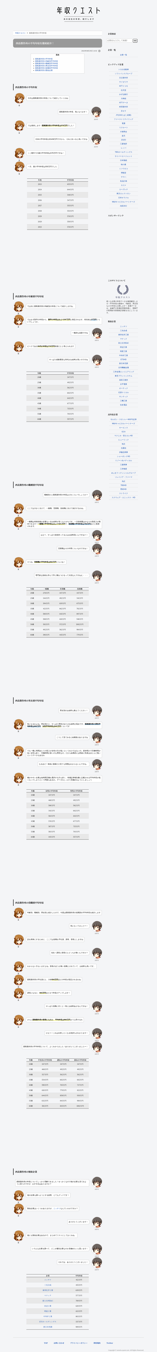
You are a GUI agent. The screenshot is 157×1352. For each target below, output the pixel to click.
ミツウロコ (123, 169)
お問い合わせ (58, 1343)
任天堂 (123, 90)
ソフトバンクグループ (123, 74)
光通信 (123, 448)
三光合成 (47, 1285)
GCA (123, 432)
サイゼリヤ (123, 82)
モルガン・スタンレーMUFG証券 (123, 419)
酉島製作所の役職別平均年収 (46, 68)
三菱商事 (123, 465)
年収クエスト (20, 33)
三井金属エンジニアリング (123, 372)
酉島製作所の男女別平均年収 (46, 66)
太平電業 (123, 384)
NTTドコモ (123, 86)
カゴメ (123, 185)
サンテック (123, 396)
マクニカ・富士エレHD (123, 436)
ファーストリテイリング (123, 119)
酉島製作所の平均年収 (44, 59)
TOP (45, 1343)
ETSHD (123, 359)
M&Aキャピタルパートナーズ (123, 202)
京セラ (123, 111)
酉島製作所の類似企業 (44, 70)
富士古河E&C (47, 1300)
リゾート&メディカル (123, 460)
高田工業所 (123, 380)
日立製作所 (123, 78)
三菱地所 (123, 144)
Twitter (111, 1343)
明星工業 (47, 1311)
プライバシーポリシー (79, 1343)
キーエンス (123, 428)
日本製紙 (123, 160)
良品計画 (123, 181)
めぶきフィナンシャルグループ (123, 473)
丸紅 (123, 481)
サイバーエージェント (123, 156)
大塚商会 (123, 132)
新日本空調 (47, 1327)
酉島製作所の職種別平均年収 (46, 63)
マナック (47, 1295)
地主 (123, 444)
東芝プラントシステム (123, 376)
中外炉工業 (47, 1316)
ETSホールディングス (47, 1321)
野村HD (123, 489)
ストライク (123, 493)
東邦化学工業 (48, 1290)
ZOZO (123, 140)
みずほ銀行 (123, 94)
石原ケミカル (123, 392)
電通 (123, 123)
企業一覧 (123, 55)
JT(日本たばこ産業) (123, 115)
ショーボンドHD (123, 456)
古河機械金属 (123, 367)
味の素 (123, 164)
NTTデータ (123, 103)
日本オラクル (123, 198)
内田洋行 (123, 206)
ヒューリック (123, 440)
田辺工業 (47, 1306)
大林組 (123, 98)
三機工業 (123, 401)
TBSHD (123, 485)
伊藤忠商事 (123, 452)
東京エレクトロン (124, 193)
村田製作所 (123, 107)
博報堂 (123, 173)
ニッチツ (56, 1208)
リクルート (123, 127)
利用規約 (97, 1343)
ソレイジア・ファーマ (123, 477)
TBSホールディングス (123, 152)
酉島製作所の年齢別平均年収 (46, 61)
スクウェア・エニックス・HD (123, 497)
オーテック (123, 388)
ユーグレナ (123, 189)
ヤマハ (123, 177)
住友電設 (123, 405)
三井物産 (123, 469)
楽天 (123, 136)
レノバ (123, 148)
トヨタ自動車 (123, 69)
